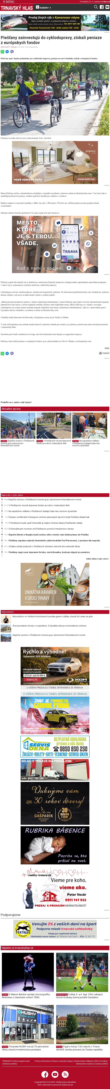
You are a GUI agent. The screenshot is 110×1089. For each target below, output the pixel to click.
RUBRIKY (43, 7)
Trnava (5, 995)
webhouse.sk (67, 1085)
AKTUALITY (5, 47)
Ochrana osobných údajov (62, 1061)
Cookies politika (101, 1064)
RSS (96, 1061)
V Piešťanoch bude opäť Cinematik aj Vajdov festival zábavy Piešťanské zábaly (45, 523)
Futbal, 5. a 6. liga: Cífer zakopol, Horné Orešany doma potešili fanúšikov (79, 996)
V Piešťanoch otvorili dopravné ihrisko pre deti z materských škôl (54, 442)
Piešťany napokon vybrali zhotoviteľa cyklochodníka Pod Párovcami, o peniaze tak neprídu (54, 540)
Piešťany (14, 47)
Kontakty (103, 1061)
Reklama (89, 1061)
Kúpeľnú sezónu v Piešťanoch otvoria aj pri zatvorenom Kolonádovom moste (17, 443)
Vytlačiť (104, 353)
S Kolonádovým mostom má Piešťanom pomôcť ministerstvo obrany (41, 529)
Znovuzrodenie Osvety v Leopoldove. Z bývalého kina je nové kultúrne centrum (49, 625)
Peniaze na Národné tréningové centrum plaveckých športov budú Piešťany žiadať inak (49, 517)
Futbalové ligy (62, 995)
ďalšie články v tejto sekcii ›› (97, 559)
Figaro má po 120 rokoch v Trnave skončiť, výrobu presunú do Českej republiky (79, 1048)
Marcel (106, 1)
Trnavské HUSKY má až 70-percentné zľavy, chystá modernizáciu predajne (25, 1048)
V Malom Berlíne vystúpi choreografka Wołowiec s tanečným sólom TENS (26, 996)
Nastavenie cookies (84, 1064)
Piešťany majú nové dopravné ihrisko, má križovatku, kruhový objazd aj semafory (49, 552)
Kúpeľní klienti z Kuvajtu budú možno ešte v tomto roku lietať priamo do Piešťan (49, 534)
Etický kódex (79, 1061)
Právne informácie (42, 1061)
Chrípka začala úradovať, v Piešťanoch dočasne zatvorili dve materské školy (44, 546)
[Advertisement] (25, 380)
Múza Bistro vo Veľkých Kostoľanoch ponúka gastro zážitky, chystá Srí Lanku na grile (53, 616)
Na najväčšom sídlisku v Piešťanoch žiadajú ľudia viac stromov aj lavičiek (86, 443)
